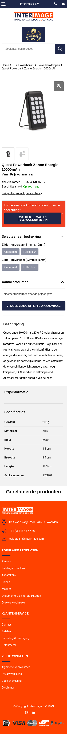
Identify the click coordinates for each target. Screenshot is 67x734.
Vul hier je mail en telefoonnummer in (33, 218)
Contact (6, 624)
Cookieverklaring (12, 680)
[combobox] (28, 49)
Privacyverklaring (12, 674)
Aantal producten (15, 282)
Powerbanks (26, 65)
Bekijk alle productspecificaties (22, 193)
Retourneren (9, 645)
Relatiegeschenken (13, 568)
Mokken (6, 589)
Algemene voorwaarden (16, 667)
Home (5, 65)
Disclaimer (8, 687)
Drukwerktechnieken (14, 602)
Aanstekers (9, 575)
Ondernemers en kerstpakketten (21, 595)
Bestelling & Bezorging (15, 638)
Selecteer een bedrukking (21, 237)
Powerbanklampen (48, 65)
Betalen (6, 631)
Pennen (6, 561)
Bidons (6, 582)
